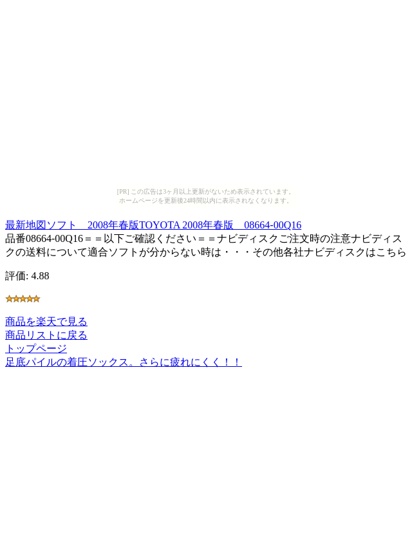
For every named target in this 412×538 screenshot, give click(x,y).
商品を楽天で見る (46, 321)
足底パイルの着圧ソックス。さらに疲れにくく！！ (123, 362)
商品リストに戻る (46, 334)
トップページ (36, 348)
